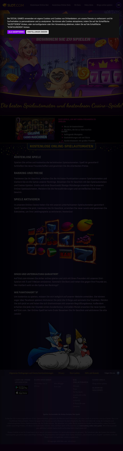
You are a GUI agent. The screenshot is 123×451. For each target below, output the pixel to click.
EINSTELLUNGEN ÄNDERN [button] (37, 32)
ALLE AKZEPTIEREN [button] (16, 32)
